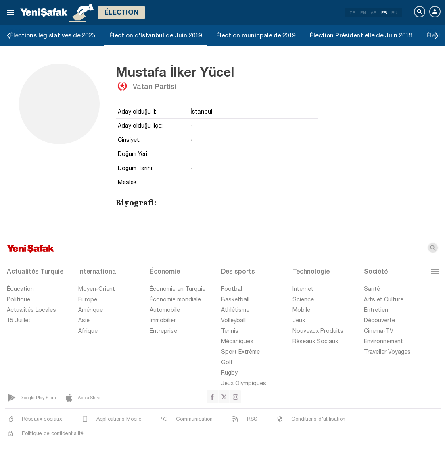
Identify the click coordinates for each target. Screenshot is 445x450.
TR (352, 12)
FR (384, 12)
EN (363, 12)
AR (373, 12)
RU (394, 12)
